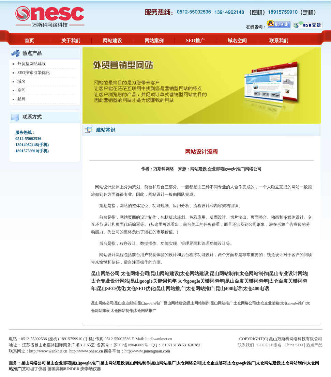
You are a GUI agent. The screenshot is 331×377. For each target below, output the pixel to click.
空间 (21, 90)
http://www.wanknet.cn (48, 351)
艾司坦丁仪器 (34, 368)
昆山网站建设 (112, 363)
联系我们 (278, 40)
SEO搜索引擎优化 (33, 72)
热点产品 (314, 345)
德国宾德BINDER (63, 368)
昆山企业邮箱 (58, 363)
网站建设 (112, 40)
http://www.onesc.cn (86, 351)
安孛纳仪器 (90, 368)
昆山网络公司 (33, 363)
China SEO (294, 345)
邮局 (21, 99)
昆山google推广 (86, 363)
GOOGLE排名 (269, 345)
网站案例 (154, 40)
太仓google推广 (241, 363)
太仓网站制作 (293, 363)
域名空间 (237, 40)
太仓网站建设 (268, 363)
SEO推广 (195, 40)
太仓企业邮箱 (214, 363)
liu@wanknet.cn (158, 338)
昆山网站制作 (138, 363)
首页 (29, 40)
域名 (21, 81)
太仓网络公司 (189, 363)
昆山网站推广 (163, 363)
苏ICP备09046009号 (131, 345)
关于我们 (70, 40)
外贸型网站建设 (31, 63)
